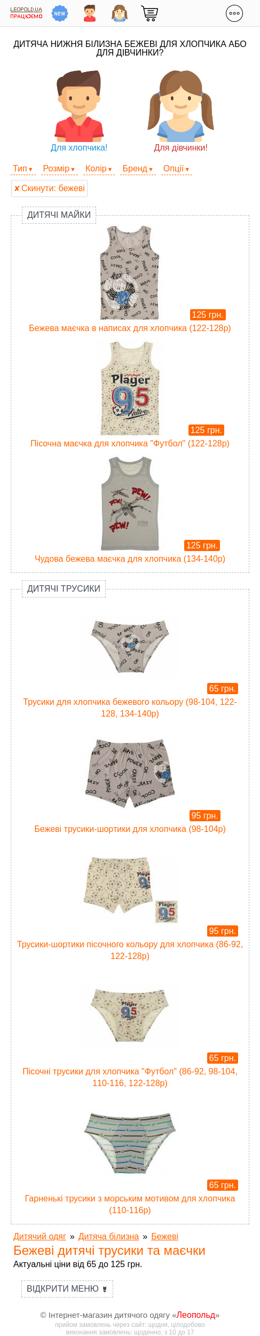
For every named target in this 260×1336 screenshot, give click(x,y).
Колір (96, 168)
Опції (173, 168)
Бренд (134, 168)
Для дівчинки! (180, 111)
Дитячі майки (59, 214)
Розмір (56, 168)
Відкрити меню (67, 1288)
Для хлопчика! (79, 111)
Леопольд (196, 1314)
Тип (20, 168)
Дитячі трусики (63, 588)
